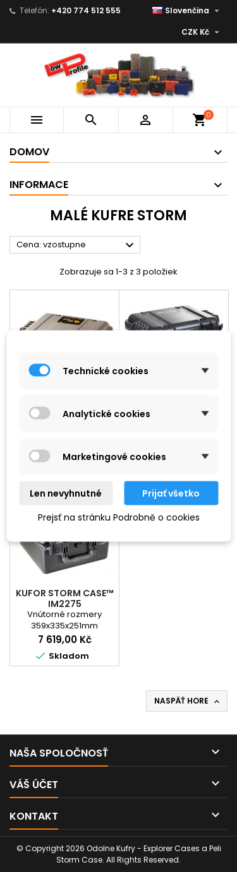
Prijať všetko (171, 493)
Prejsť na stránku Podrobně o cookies (119, 517)
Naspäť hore (188, 701)
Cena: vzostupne (76, 245)
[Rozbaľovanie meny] (201, 32)
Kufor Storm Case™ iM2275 (65, 598)
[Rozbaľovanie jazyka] (187, 10)
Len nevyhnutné (66, 493)
